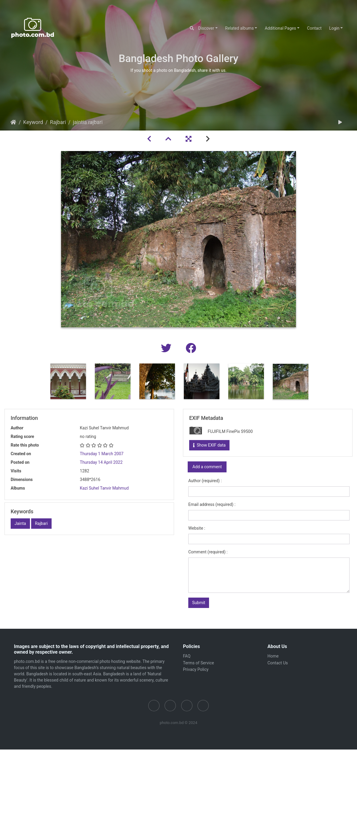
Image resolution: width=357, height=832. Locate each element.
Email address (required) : (211, 504)
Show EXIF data (209, 445)
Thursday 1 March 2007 (101, 453)
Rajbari (58, 122)
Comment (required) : (207, 552)
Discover (206, 28)
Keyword (33, 122)
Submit (198, 602)
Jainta (20, 523)
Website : (196, 528)
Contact (314, 28)
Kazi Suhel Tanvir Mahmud (104, 488)
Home (13, 122)
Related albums (239, 28)
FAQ (186, 656)
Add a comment (207, 466)
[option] (68, 381)
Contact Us (277, 662)
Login (334, 28)
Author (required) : (205, 480)
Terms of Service (198, 662)
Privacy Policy (195, 669)
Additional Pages (280, 28)
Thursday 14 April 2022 (101, 462)
